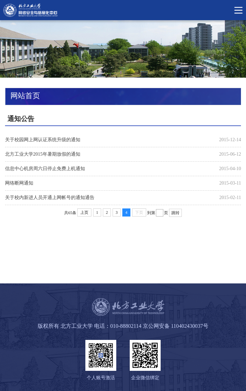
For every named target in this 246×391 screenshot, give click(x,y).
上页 (84, 212)
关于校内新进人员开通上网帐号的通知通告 (49, 197)
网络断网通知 (19, 183)
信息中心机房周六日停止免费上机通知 (45, 168)
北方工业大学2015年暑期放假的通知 (42, 154)
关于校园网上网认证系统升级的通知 (42, 139)
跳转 (175, 212)
